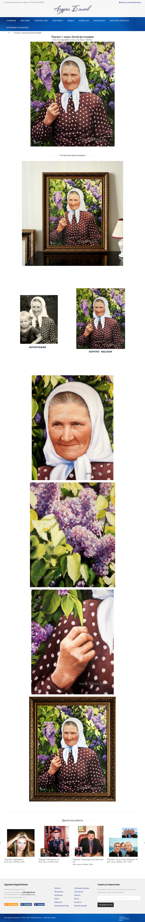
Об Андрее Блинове (81, 888)
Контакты (77, 902)
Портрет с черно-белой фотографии (27, 33)
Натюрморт (58, 895)
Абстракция (58, 891)
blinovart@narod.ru (28, 894)
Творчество (78, 891)
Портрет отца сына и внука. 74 (122, 859)
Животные (58, 902)
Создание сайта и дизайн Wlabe (124, 918)
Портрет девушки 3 (14, 859)
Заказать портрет (80, 905)
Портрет (57, 888)
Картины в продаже (61, 905)
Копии (56, 898)
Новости (77, 895)
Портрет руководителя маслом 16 (88, 860)
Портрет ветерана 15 (48, 859)
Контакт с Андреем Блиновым (130, 2)
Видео (76, 898)
